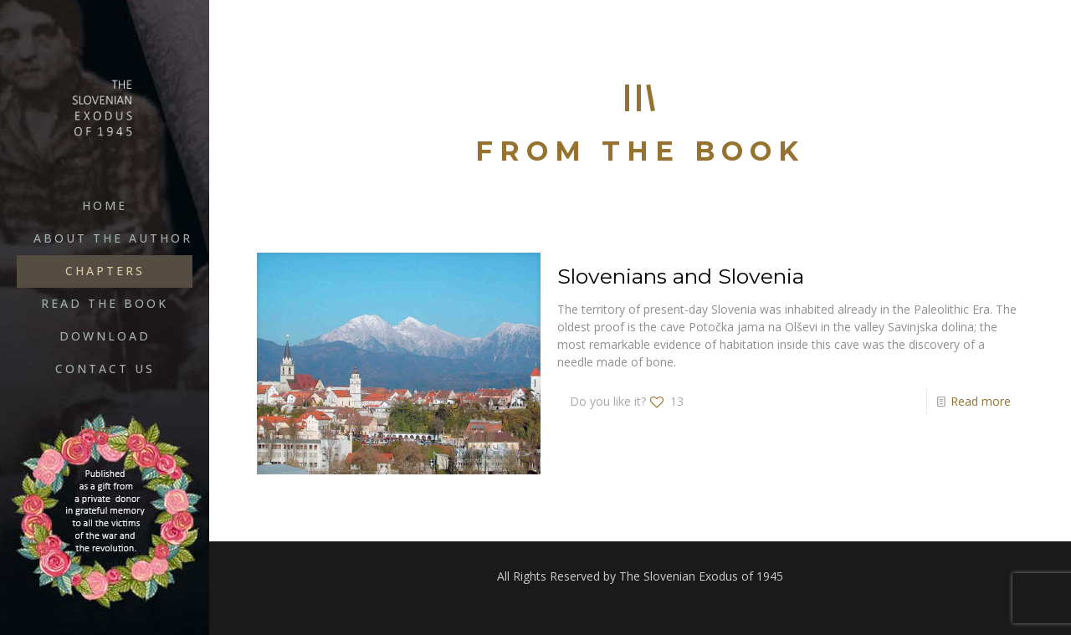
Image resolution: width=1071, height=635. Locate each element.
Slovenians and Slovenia (680, 276)
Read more (981, 401)
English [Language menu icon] (106, 429)
